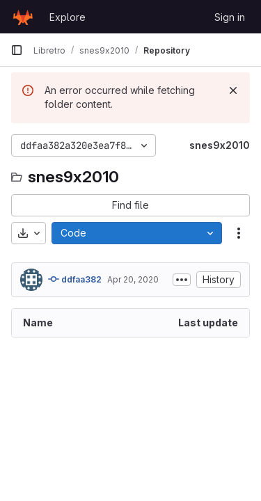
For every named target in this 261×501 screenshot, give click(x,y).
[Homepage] (23, 17)
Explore (67, 17)
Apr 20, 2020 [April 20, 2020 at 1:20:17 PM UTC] (133, 279)
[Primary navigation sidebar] (17, 50)
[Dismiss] (233, 90)
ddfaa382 (75, 279)
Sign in (229, 17)
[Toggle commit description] (182, 279)
